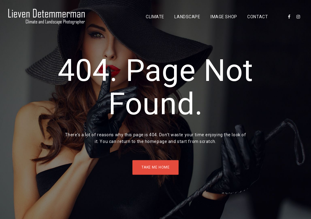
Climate (155, 16)
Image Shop (223, 16)
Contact (257, 16)
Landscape (187, 16)
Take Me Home (156, 167)
